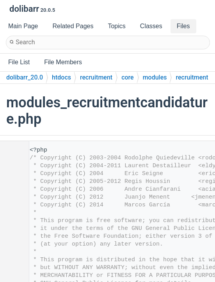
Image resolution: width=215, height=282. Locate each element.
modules (155, 77)
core (127, 77)
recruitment (96, 77)
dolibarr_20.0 (24, 77)
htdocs (61, 77)
